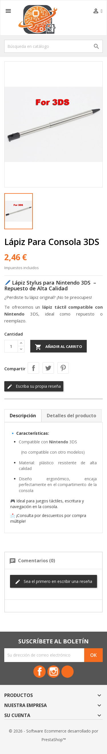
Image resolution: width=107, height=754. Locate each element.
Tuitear (48, 368)
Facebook (39, 671)
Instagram (53, 671)
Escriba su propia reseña (34, 386)
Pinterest (63, 368)
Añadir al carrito (58, 347)
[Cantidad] (11, 346)
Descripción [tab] (23, 415)
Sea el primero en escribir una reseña (53, 582)
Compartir (33, 368)
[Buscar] (53, 46)
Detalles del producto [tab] (71, 415)
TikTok (67, 671)
